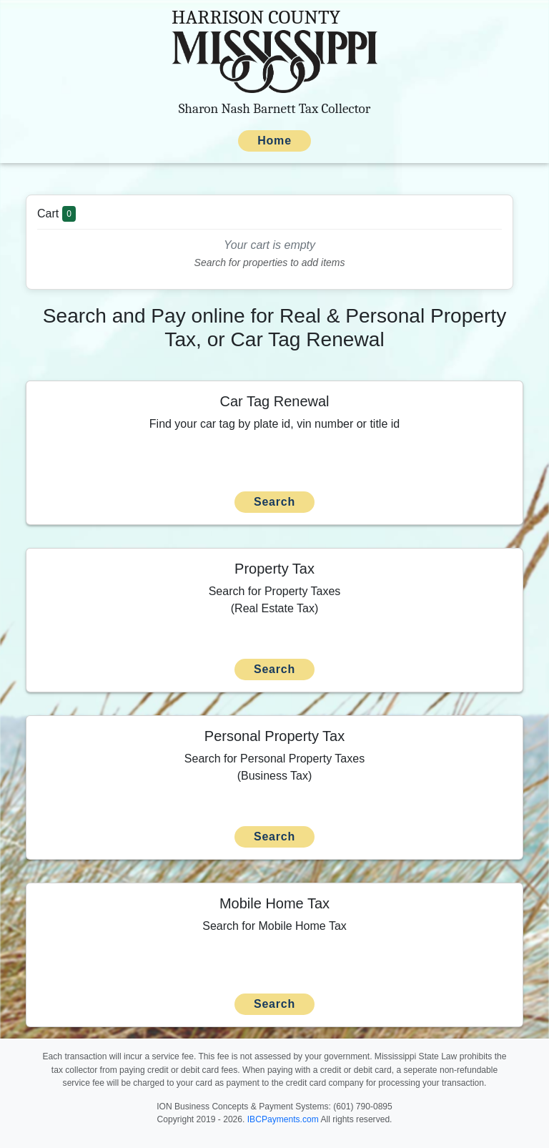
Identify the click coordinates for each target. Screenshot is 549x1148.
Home (274, 140)
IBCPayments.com (283, 1119)
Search (274, 502)
